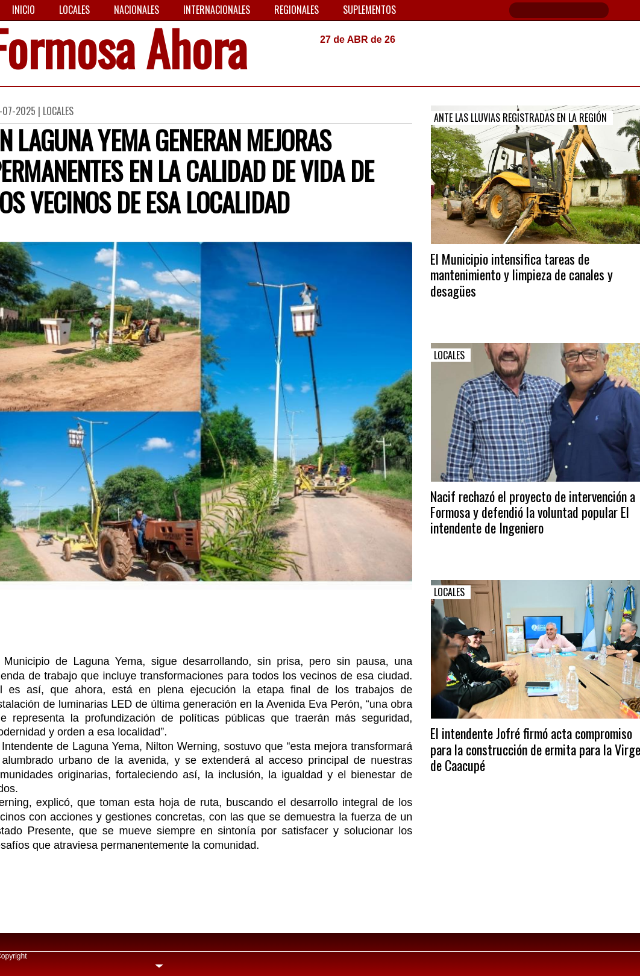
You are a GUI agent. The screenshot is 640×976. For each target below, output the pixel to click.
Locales (74, 9)
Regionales (296, 9)
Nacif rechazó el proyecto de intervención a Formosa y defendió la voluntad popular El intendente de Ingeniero (532, 512)
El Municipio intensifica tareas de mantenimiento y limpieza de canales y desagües (521, 274)
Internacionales (216, 9)
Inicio (23, 9)
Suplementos (369, 9)
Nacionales (136, 9)
